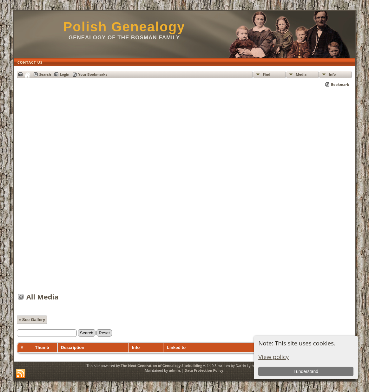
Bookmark (340, 84)
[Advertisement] (185, 193)
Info (332, 74)
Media (301, 74)
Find (266, 74)
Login (64, 74)
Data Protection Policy (204, 370)
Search (45, 74)
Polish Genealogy (124, 26)
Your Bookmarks (92, 74)
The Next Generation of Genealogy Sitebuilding (161, 365)
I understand (305, 371)
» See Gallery (32, 319)
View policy (273, 357)
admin (174, 370)
